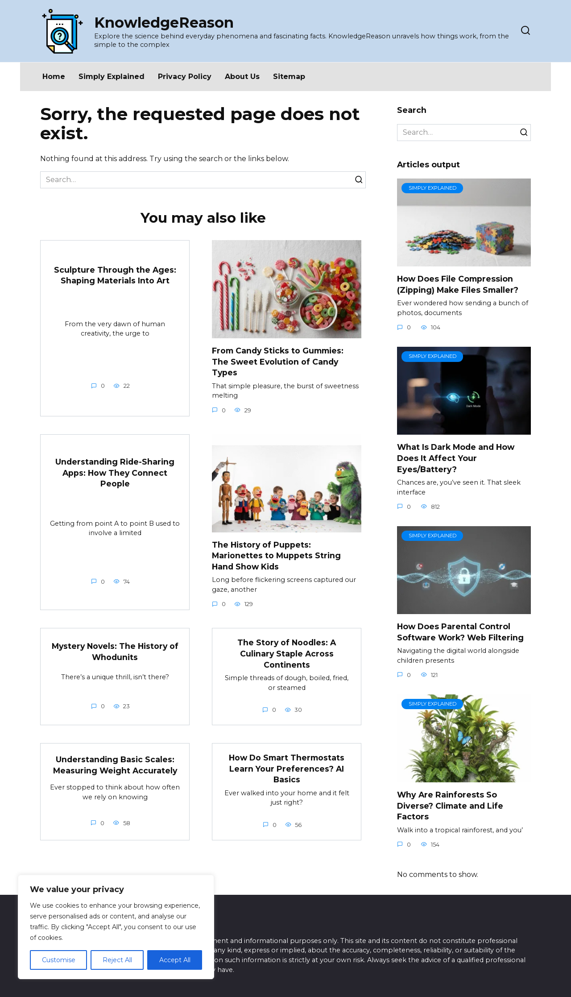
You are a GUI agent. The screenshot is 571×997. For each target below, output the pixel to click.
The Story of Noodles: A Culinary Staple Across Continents (286, 653)
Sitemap (289, 76)
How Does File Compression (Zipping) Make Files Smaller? (457, 284)
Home (53, 76)
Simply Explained (112, 76)
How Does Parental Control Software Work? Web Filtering (460, 632)
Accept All (174, 960)
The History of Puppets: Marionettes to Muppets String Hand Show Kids (276, 555)
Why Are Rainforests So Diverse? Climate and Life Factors (450, 805)
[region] (116, 927)
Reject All (117, 960)
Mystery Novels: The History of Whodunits (115, 651)
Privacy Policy (184, 76)
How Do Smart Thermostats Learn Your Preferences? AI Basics (286, 768)
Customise (58, 960)
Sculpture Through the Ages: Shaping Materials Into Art (115, 275)
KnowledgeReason (164, 22)
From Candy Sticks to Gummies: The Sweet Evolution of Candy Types (278, 361)
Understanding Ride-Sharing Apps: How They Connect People (114, 472)
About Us (242, 76)
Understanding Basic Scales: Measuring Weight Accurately (115, 765)
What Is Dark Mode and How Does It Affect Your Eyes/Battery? (455, 458)
